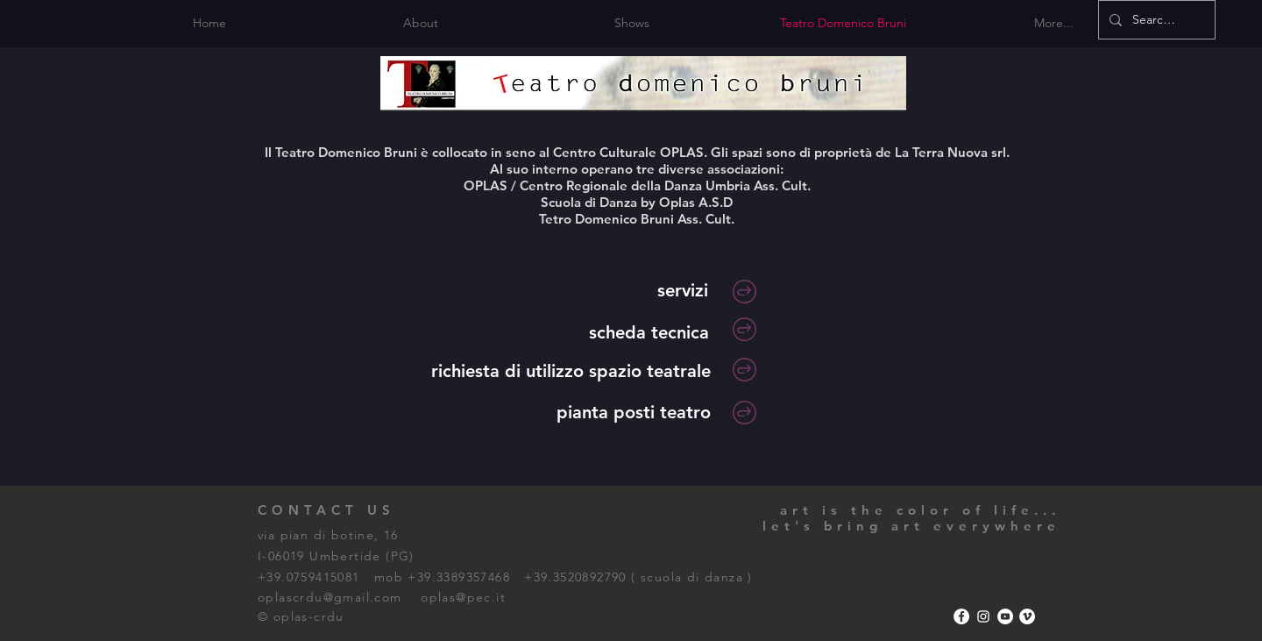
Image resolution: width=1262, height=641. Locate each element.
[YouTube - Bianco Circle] (1005, 616)
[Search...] (1155, 20)
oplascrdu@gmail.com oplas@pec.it (382, 597)
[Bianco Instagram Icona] (983, 616)
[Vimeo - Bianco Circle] (1027, 616)
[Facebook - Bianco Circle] (961, 616)
